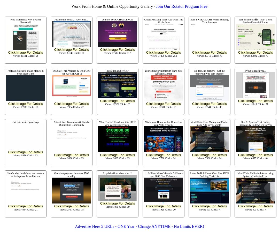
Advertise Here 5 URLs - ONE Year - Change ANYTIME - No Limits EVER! (139, 226)
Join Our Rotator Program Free (181, 6)
